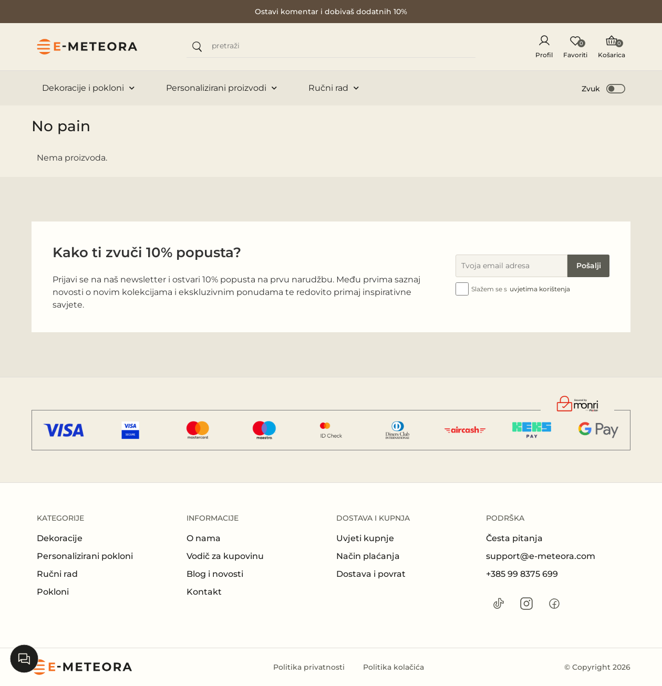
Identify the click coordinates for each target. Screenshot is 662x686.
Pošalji (588, 265)
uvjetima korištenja (540, 289)
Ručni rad (333, 88)
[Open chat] (24, 658)
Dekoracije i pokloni (88, 88)
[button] (603, 88)
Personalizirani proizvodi (221, 88)
